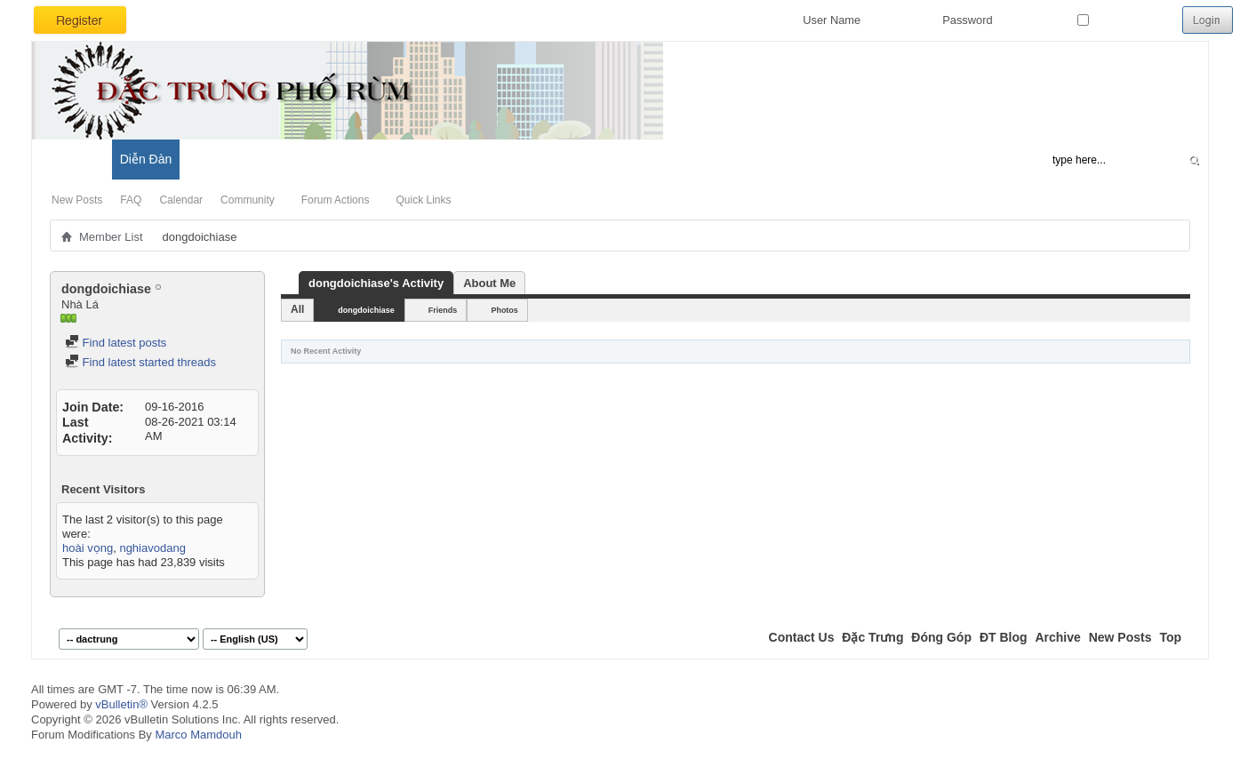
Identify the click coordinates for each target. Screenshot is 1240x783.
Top (1170, 637)
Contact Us (802, 637)
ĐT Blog (1004, 637)
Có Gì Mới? (71, 159)
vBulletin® (121, 704)
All (297, 309)
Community (247, 200)
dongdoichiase (366, 310)
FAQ (130, 200)
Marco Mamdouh (198, 734)
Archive (1057, 637)
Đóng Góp (941, 637)
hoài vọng (87, 548)
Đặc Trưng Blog (232, 159)
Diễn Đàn (146, 159)
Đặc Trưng (872, 637)
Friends (443, 310)
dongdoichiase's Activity (376, 283)
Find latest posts (115, 342)
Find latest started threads (140, 362)
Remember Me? (1126, 20)
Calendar (181, 200)
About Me (489, 283)
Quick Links (423, 200)
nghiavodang (152, 548)
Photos (504, 310)
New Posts (77, 200)
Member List (111, 237)
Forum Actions (335, 200)
